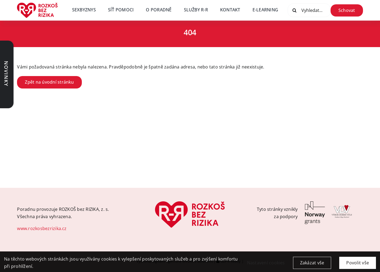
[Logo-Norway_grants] (315, 204)
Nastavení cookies (266, 265)
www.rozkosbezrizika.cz (41, 228)
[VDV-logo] (342, 204)
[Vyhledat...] (309, 10)
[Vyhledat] (294, 10)
